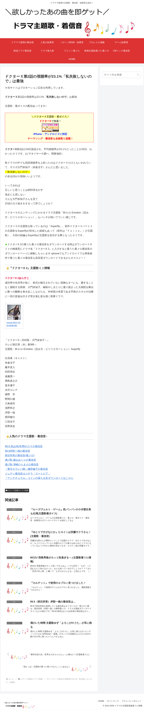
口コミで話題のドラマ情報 (17, 490)
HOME (101, 701)
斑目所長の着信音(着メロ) (19, 455)
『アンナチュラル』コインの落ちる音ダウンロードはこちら (39, 478)
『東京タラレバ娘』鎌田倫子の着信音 (26, 469)
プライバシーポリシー (131, 701)
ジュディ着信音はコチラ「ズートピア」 (27, 473)
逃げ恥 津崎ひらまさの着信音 (22, 464)
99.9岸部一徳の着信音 (17, 451)
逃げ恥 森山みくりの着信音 (20, 459)
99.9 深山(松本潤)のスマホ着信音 (24, 446)
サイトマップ (113, 701)
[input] (121, 75)
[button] (138, 74)
